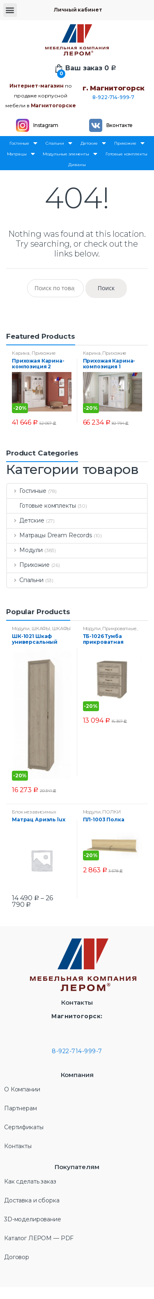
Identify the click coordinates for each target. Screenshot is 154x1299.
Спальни (59, 143)
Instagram (45, 125)
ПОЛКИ (111, 812)
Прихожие (129, 143)
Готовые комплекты (126, 154)
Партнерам (20, 1108)
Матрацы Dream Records (49, 535)
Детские (93, 143)
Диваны (76, 164)
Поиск (106, 288)
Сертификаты (23, 1127)
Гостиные (23, 143)
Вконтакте (119, 125)
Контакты (18, 1146)
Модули (25, 550)
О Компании (22, 1089)
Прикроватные (119, 628)
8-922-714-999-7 (113, 97)
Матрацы (21, 154)
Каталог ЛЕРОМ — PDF (39, 1238)
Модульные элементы (70, 154)
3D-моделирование (32, 1219)
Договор (16, 1257)
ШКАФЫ (41, 628)
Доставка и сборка (32, 1200)
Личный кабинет (78, 10)
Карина (21, 353)
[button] (10, 10)
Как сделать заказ (30, 1181)
